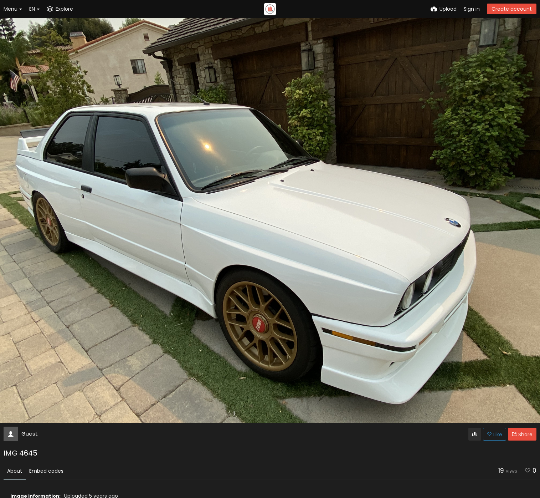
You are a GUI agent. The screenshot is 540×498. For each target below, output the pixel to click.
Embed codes (46, 470)
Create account (512, 8)
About (14, 470)
